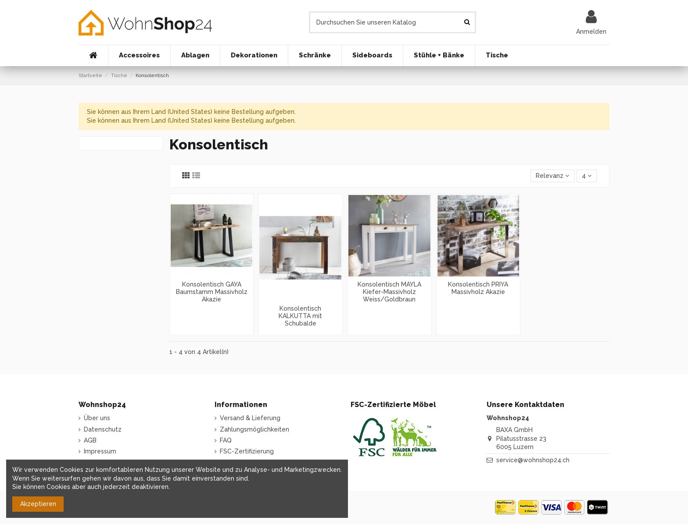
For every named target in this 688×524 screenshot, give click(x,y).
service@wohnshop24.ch (533, 460)
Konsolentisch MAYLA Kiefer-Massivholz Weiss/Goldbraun (389, 292)
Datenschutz (103, 429)
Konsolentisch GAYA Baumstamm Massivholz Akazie (211, 292)
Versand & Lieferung (250, 417)
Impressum (100, 451)
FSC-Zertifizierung (247, 451)
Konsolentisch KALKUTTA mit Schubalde (300, 316)
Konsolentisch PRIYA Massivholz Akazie (478, 288)
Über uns (97, 417)
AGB (90, 440)
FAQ (226, 440)
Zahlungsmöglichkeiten (254, 429)
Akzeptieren (38, 503)
